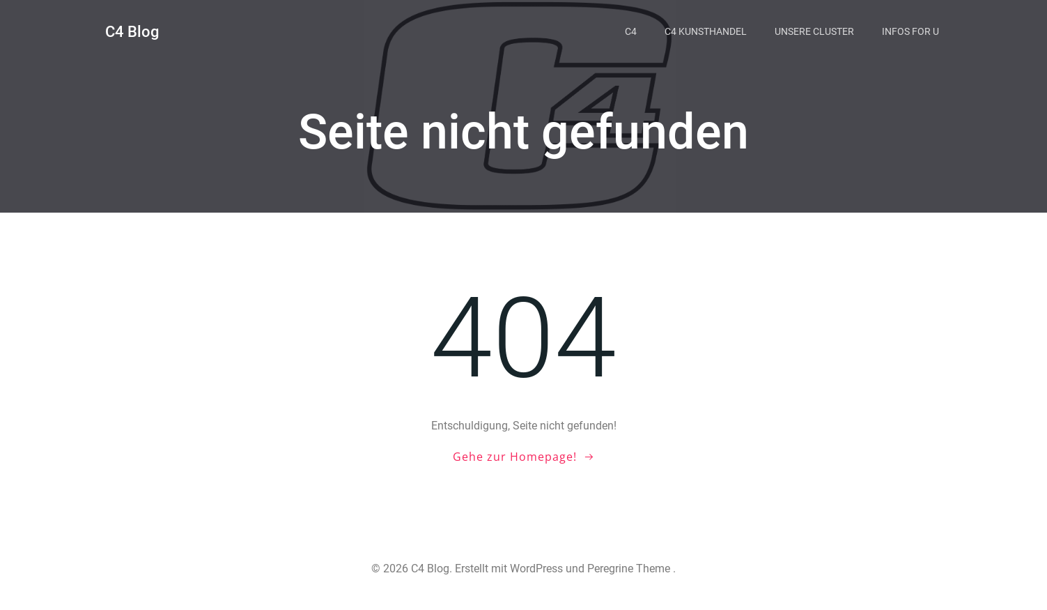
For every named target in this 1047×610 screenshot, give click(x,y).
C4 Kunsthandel (706, 31)
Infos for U (910, 31)
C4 (631, 31)
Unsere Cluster (814, 31)
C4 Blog (132, 31)
